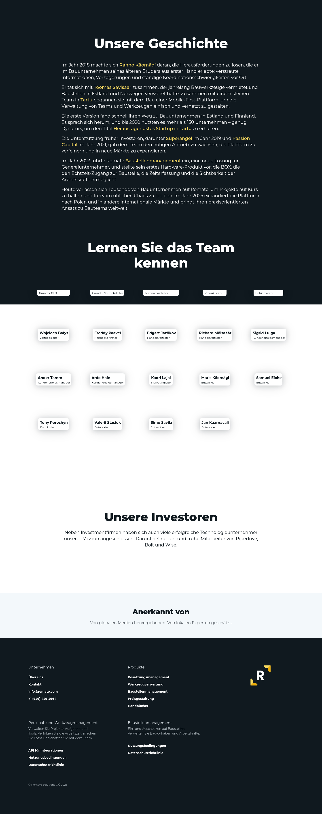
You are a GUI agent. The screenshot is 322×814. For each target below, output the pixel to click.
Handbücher (138, 706)
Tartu (86, 100)
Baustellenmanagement (153, 160)
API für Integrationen (45, 750)
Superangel (179, 138)
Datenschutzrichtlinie (46, 765)
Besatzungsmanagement (148, 677)
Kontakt (35, 684)
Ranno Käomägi (137, 65)
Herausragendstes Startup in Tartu (153, 128)
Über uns (35, 677)
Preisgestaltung (141, 699)
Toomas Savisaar (112, 87)
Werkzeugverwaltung (145, 684)
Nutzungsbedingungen (47, 758)
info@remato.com (43, 692)
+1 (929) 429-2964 (42, 699)
